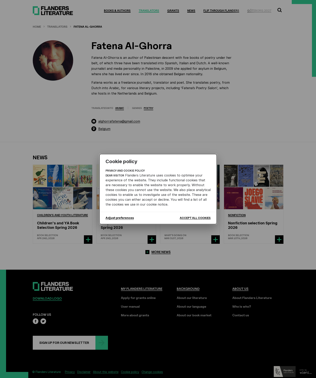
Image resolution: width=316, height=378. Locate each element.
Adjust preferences (120, 218)
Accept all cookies (195, 218)
